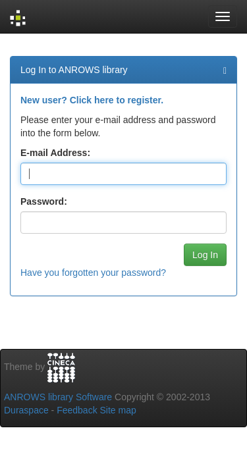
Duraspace (26, 410)
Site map (118, 410)
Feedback (77, 410)
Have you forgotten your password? (93, 272)
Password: (43, 201)
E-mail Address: (55, 152)
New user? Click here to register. (91, 100)
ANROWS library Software (58, 397)
